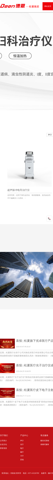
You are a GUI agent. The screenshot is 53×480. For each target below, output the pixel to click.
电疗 (22, 448)
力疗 (22, 456)
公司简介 (3, 441)
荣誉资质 (3, 448)
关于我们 (4, 435)
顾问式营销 (44, 441)
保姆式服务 (44, 444)
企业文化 (3, 444)
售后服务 (44, 435)
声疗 (22, 441)
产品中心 (24, 435)
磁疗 (22, 452)
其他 (22, 460)
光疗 (22, 444)
